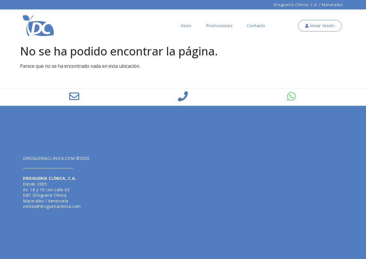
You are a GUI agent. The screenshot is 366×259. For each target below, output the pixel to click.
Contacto (256, 25)
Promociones (219, 25)
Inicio (186, 25)
